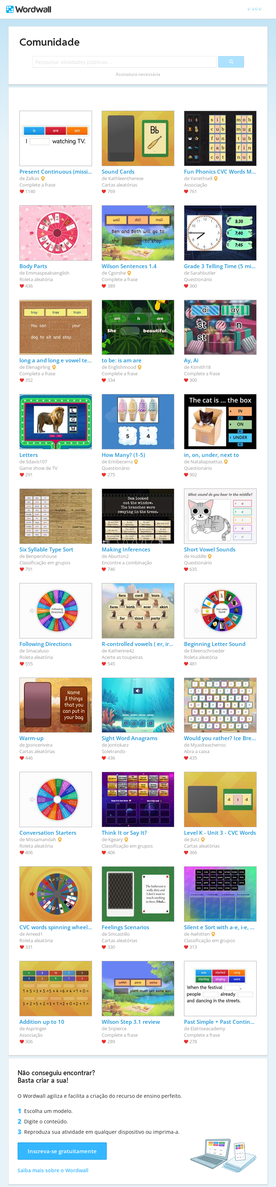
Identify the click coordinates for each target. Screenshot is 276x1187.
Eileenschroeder (207, 650)
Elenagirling (38, 367)
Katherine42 (121, 650)
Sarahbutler (203, 273)
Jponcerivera (39, 745)
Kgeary (115, 839)
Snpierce (117, 1028)
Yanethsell (201, 178)
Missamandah (41, 839)
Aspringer (36, 1028)
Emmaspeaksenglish (47, 273)
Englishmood (122, 367)
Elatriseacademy (207, 1028)
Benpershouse (41, 556)
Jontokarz (118, 745)
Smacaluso (37, 650)
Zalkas (32, 178)
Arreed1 (34, 934)
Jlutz (194, 839)
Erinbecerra (120, 461)
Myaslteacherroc (208, 745)
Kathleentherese (125, 178)
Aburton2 (118, 556)
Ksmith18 (200, 367)
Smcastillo (119, 934)
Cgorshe (117, 273)
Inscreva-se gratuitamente (62, 1151)
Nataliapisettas (206, 461)
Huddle (198, 556)
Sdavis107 (36, 461)
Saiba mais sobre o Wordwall (53, 1170)
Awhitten (200, 934)
